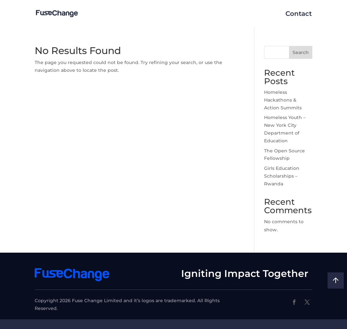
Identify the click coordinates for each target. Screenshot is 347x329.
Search (301, 52)
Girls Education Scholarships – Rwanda (281, 176)
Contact (298, 13)
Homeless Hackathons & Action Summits (283, 100)
